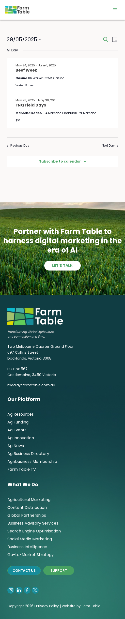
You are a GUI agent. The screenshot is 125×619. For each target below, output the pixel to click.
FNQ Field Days (31, 105)
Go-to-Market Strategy (30, 555)
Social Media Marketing (29, 539)
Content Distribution (27, 507)
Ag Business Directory (28, 453)
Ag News (15, 446)
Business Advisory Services (32, 523)
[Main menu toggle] (115, 10)
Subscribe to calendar (60, 161)
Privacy (42, 606)
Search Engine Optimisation (34, 531)
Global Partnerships (26, 515)
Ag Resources (20, 414)
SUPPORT (58, 570)
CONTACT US (24, 570)
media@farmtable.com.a (30, 385)
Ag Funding (18, 422)
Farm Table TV (21, 469)
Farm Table (91, 606)
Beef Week (26, 70)
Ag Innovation (20, 438)
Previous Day (18, 146)
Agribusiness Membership (32, 461)
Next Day (110, 146)
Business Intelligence (27, 547)
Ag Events (17, 430)
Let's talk (62, 265)
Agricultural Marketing (28, 499)
